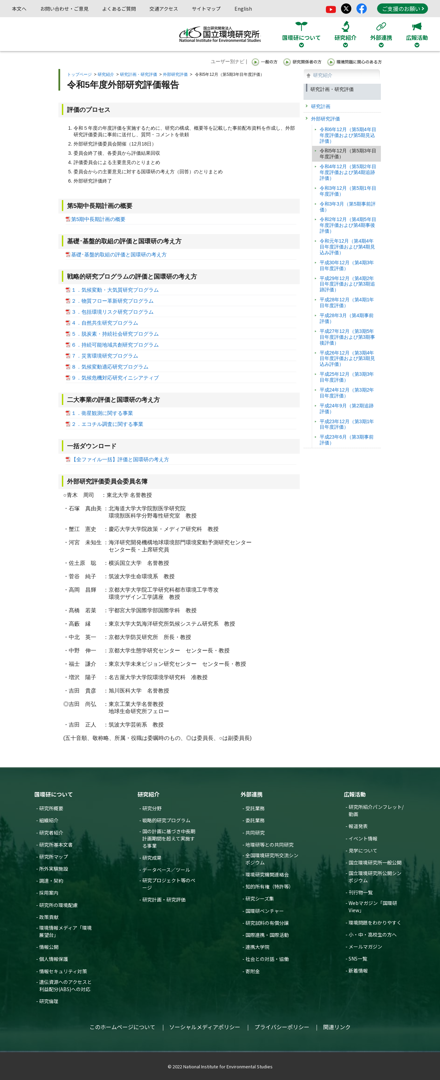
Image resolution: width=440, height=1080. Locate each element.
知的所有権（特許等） (269, 886)
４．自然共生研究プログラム (104, 323)
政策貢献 (48, 917)
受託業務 (255, 808)
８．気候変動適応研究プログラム (109, 367)
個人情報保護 (53, 958)
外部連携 (252, 794)
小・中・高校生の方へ (373, 934)
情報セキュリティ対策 (63, 971)
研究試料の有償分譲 (267, 922)
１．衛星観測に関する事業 (102, 413)
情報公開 (48, 946)
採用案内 (48, 892)
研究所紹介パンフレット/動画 (376, 810)
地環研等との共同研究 (269, 844)
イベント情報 (363, 838)
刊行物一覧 (361, 892)
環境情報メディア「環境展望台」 (65, 931)
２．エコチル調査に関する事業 (107, 424)
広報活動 (355, 794)
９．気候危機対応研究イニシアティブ (115, 378)
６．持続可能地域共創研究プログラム (115, 345)
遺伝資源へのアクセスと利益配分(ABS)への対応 (65, 985)
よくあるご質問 (119, 8)
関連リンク (337, 1027)
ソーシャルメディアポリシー (204, 1027)
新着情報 (358, 970)
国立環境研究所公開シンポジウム (375, 877)
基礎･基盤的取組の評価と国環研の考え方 (119, 254)
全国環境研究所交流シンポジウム (271, 859)
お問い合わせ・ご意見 (64, 8)
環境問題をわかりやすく (375, 922)
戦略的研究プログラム (166, 820)
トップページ (79, 74)
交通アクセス (164, 8)
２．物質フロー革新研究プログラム (112, 301)
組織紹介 (48, 820)
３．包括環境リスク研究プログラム (112, 312)
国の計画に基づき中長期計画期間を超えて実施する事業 (168, 838)
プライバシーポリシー (281, 1027)
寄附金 (252, 971)
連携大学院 (257, 946)
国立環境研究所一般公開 (375, 862)
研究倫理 (48, 1001)
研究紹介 (106, 74)
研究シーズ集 (259, 898)
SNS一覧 (358, 958)
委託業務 (255, 820)
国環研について (53, 794)
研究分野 (152, 808)
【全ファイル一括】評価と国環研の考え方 (120, 459)
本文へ (19, 8)
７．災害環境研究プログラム (104, 356)
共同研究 (255, 832)
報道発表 (358, 826)
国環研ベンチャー (264, 910)
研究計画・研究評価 (138, 74)
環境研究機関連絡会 (267, 874)
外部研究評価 (175, 74)
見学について (363, 850)
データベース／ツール (166, 869)
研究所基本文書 (56, 844)
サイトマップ (206, 8)
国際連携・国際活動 (267, 934)
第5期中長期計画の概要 (98, 219)
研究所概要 (51, 808)
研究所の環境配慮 (58, 905)
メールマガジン (365, 946)
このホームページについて (122, 1027)
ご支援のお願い (403, 8)
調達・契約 (51, 880)
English (243, 8)
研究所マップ (53, 856)
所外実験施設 (53, 868)
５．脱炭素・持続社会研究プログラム (115, 334)
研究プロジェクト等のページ (168, 884)
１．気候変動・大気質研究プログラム (115, 290)
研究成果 (152, 857)
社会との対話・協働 (267, 958)
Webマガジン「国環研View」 (373, 906)
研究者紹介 (51, 832)
